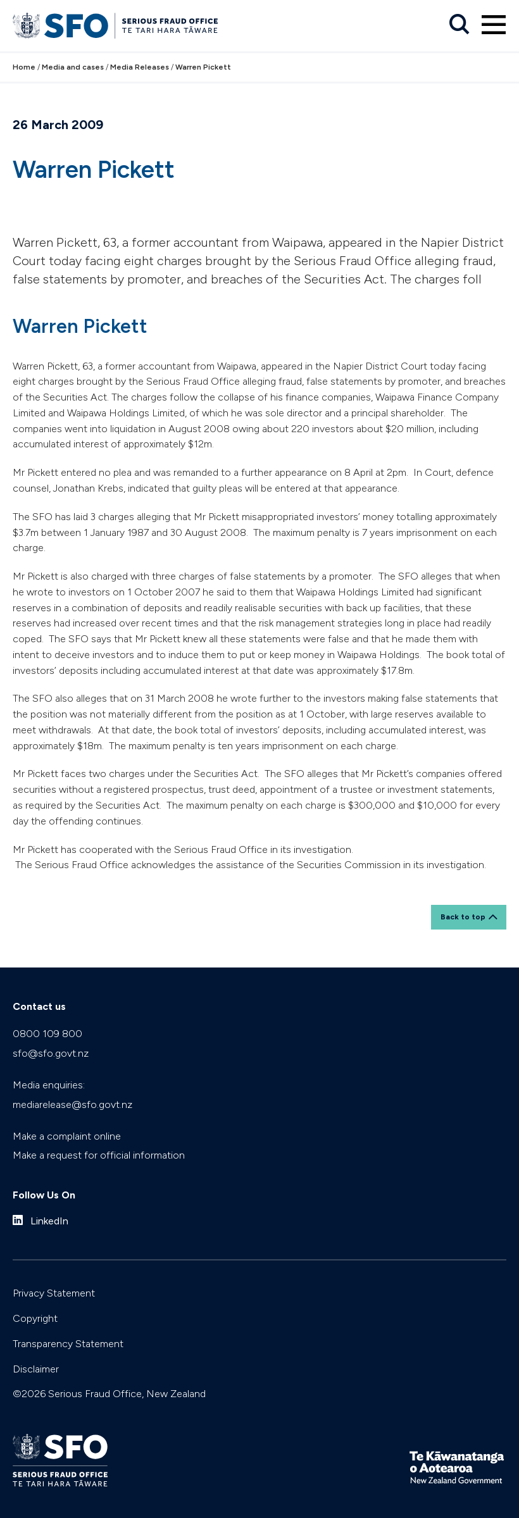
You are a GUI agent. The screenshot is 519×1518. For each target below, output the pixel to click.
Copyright (35, 1318)
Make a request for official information (99, 1155)
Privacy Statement (54, 1293)
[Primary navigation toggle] (493, 24)
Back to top (463, 916)
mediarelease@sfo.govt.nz (72, 1104)
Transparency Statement (68, 1344)
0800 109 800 (47, 1034)
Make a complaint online (67, 1136)
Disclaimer (36, 1369)
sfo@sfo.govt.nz (51, 1053)
